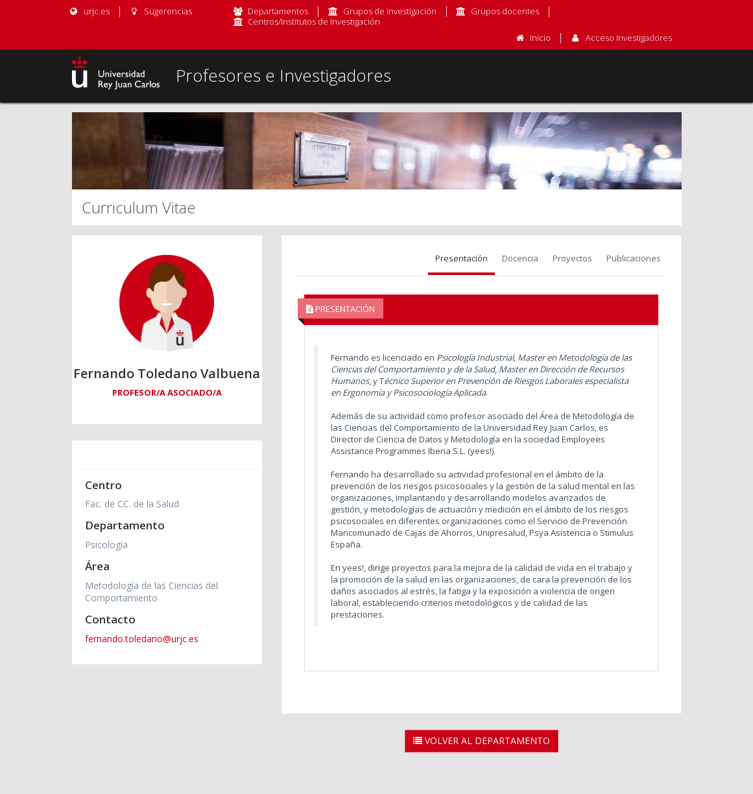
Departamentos (278, 11)
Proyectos (572, 258)
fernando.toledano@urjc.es (141, 638)
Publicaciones (633, 258)
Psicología (106, 544)
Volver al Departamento (481, 740)
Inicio (540, 37)
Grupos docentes (505, 11)
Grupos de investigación (389, 11)
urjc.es (89, 11)
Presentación (461, 258)
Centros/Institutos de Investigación (314, 21)
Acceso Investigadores (629, 37)
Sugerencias (160, 11)
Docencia (520, 258)
